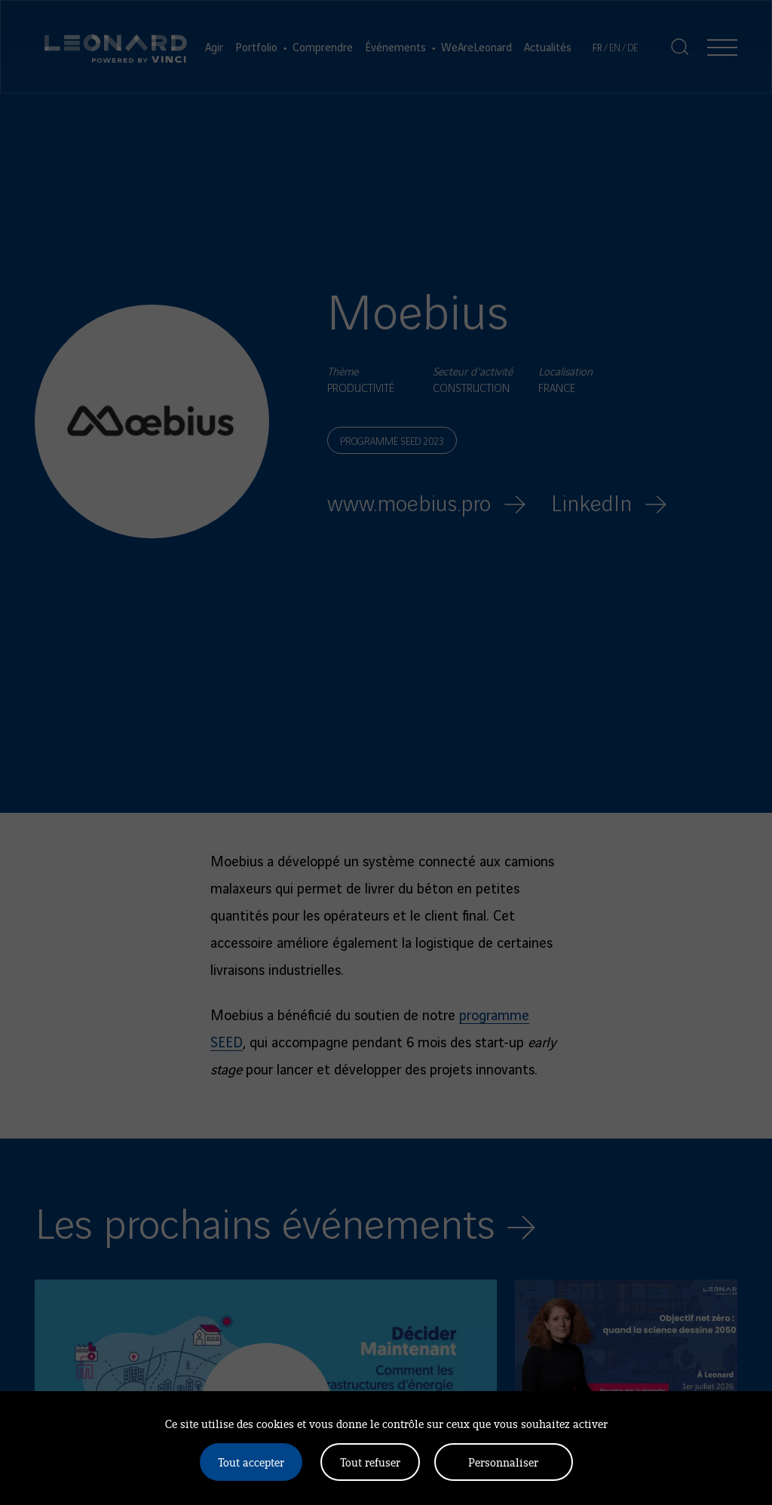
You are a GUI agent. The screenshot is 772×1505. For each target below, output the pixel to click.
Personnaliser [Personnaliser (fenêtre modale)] (503, 1462)
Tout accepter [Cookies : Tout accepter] (251, 1462)
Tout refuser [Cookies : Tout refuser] (370, 1462)
